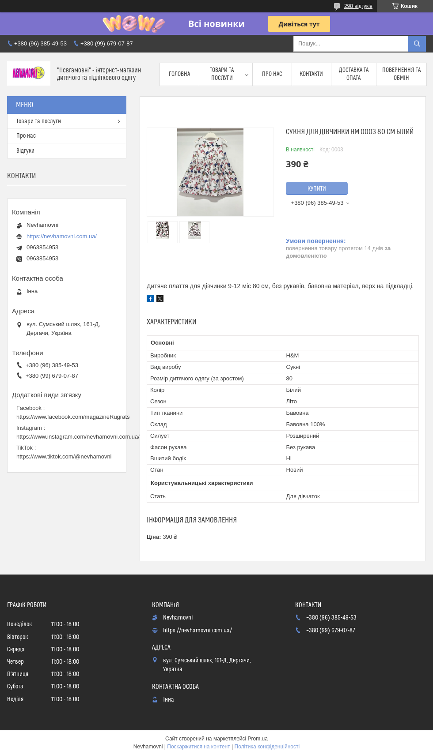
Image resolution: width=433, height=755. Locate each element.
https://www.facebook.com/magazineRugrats (73, 416)
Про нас (272, 74)
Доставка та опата (353, 74)
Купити (317, 188)
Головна (179, 74)
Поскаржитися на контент (198, 747)
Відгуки (25, 150)
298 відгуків (358, 6)
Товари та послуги (222, 74)
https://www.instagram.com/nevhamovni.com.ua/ (78, 436)
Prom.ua (258, 739)
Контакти (311, 74)
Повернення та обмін (401, 74)
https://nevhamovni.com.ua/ (62, 236)
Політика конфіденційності (267, 747)
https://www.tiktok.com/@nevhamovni (64, 456)
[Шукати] (417, 44)
